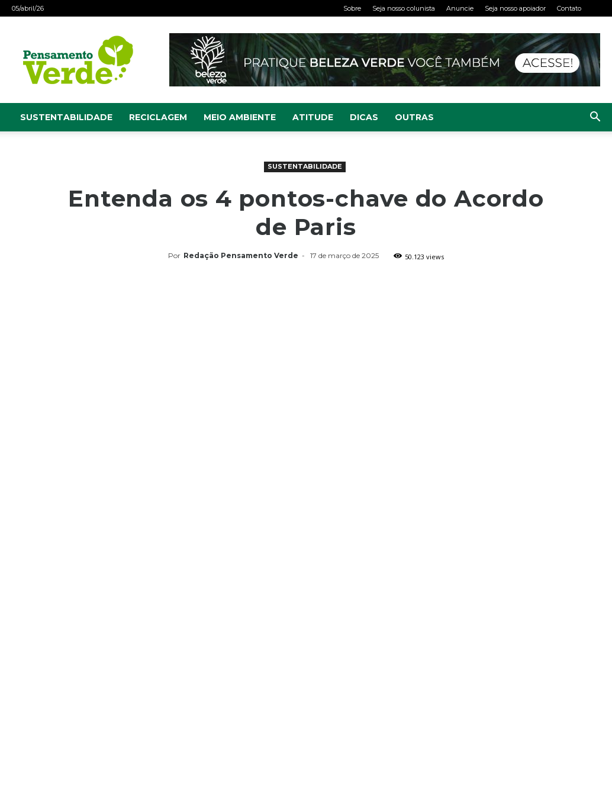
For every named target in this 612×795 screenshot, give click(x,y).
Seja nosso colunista (403, 8)
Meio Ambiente (240, 117)
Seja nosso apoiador (515, 8)
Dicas (364, 117)
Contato (569, 8)
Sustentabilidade (66, 117)
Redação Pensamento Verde (240, 255)
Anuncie (460, 8)
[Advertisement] (306, 353)
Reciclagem (158, 117)
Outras (414, 117)
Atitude (312, 117)
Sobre (352, 8)
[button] (595, 118)
